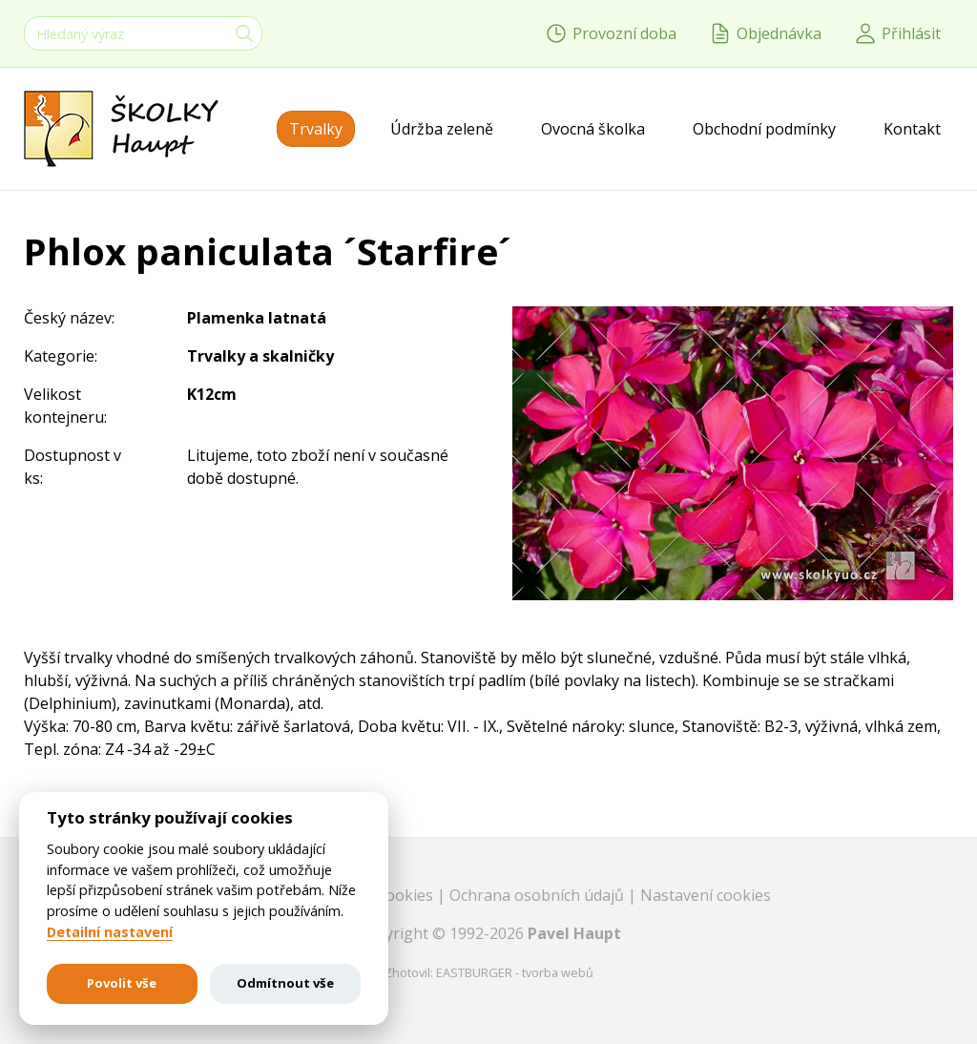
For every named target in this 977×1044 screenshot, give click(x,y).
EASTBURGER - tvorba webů (514, 972)
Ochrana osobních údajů (538, 895)
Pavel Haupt (574, 933)
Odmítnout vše (285, 983)
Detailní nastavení (110, 932)
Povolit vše (121, 983)
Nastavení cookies (705, 895)
